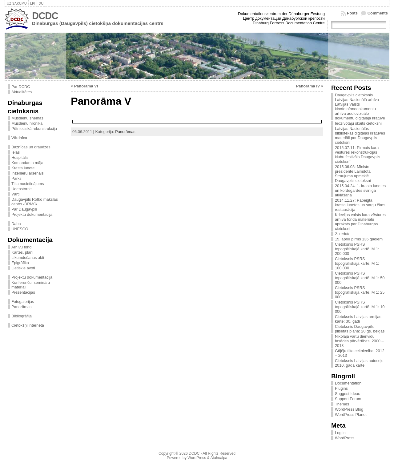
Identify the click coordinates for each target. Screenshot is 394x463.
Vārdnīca (19, 137)
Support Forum (348, 399)
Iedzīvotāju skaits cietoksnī (358, 123)
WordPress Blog (349, 409)
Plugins (341, 388)
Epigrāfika (20, 262)
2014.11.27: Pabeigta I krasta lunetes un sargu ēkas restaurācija (360, 205)
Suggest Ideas (347, 393)
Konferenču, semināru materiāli (30, 284)
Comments (378, 13)
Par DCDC (20, 86)
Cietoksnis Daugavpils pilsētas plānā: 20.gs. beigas (360, 328)
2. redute (343, 234)
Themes (342, 404)
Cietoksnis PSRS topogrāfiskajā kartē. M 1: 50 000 (359, 278)
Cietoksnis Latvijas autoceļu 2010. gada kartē (359, 363)
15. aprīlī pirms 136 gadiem (359, 239)
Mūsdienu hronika (26, 123)
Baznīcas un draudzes (30, 147)
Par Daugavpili (24, 209)
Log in (340, 432)
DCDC (45, 15)
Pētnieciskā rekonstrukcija (34, 128)
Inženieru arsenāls (27, 173)
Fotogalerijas (22, 301)
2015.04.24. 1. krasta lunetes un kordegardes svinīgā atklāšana (360, 190)
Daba (16, 223)
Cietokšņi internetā (27, 325)
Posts (352, 13)
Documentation (348, 383)
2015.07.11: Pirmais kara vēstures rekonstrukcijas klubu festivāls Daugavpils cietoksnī (357, 154)
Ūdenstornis (21, 189)
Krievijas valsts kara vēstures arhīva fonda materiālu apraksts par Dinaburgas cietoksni (360, 221)
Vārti (15, 194)
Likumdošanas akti (27, 257)
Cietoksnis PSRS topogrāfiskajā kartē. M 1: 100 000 (357, 263)
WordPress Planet (351, 414)
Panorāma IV (308, 86)
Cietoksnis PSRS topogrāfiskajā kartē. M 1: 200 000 (357, 249)
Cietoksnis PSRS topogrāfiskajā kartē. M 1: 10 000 (359, 307)
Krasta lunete (22, 168)
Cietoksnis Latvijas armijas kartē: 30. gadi (358, 319)
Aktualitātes (21, 92)
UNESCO (19, 229)
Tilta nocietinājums (27, 183)
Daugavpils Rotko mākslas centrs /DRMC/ (34, 201)
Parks (16, 178)
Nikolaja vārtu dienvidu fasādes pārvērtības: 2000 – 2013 (359, 341)
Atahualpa (218, 458)
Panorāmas (21, 306)
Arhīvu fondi (21, 247)
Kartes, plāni (22, 252)
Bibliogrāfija (21, 316)
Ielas (15, 152)
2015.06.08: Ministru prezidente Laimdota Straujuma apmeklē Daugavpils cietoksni (353, 173)
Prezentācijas (23, 292)
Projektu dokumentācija (31, 214)
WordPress (344, 438)
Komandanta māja (27, 162)
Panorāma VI (86, 86)
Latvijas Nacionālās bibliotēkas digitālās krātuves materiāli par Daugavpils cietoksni (360, 135)
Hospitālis (19, 157)
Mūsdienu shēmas (27, 118)
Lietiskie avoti (23, 268)
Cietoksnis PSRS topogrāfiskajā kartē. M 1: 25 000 (359, 292)
